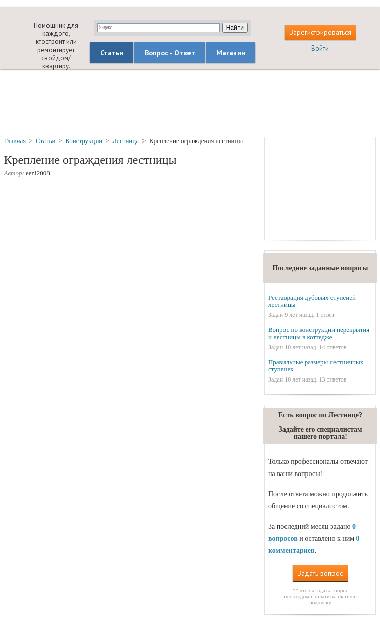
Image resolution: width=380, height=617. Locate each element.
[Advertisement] (190, 102)
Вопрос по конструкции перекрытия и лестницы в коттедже (318, 333)
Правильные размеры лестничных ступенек (315, 365)
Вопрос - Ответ (170, 52)
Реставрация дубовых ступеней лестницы (312, 301)
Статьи (111, 52)
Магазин (230, 52)
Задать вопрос (320, 573)
